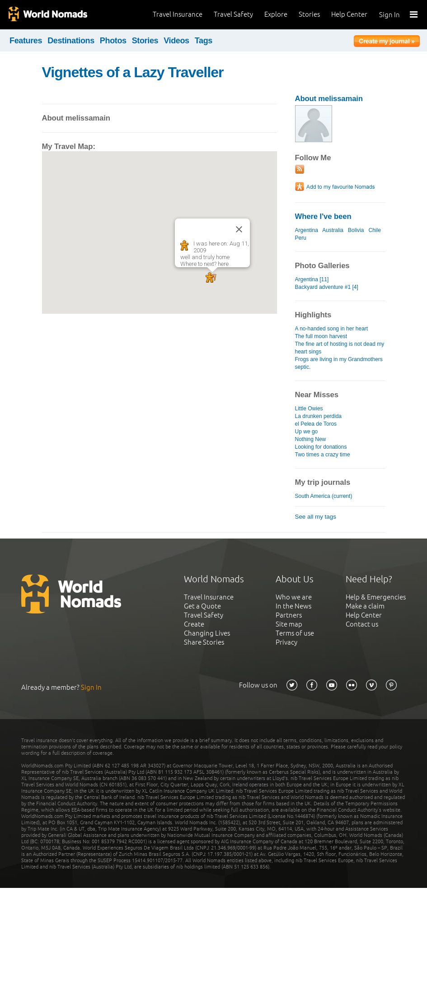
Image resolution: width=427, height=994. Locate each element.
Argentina (306, 230)
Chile (374, 230)
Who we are (294, 597)
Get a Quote (202, 606)
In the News (293, 606)
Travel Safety (233, 14)
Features (25, 40)
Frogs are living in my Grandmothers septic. (339, 363)
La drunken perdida (318, 416)
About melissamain (329, 98)
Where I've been (323, 216)
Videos (176, 40)
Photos (113, 40)
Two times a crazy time (322, 454)
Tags (203, 40)
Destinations (70, 40)
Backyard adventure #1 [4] (326, 287)
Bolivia (356, 230)
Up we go (306, 431)
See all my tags (315, 516)
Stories (309, 14)
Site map (289, 624)
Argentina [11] (312, 279)
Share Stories (204, 642)
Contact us (362, 624)
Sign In (389, 15)
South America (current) (323, 496)
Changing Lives (207, 633)
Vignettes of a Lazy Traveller (133, 72)
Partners (289, 615)
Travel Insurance (177, 14)
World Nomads (47, 14)
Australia (332, 230)
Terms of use (295, 633)
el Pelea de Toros (316, 424)
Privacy (286, 642)
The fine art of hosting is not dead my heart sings (340, 348)
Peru (300, 238)
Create (194, 624)
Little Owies (309, 408)
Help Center (349, 14)
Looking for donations (321, 447)
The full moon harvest (321, 336)
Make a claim (365, 606)
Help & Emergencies (376, 597)
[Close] (239, 229)
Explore (275, 14)
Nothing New (310, 439)
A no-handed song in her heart (331, 328)
